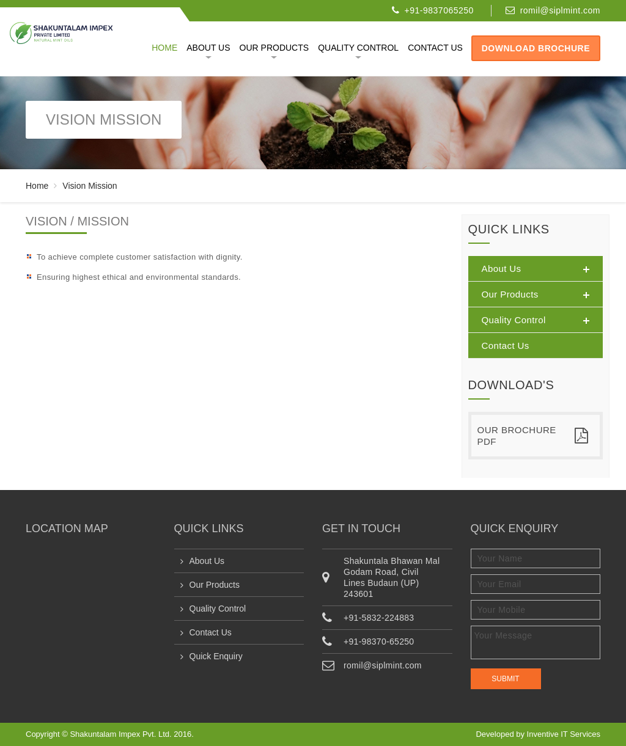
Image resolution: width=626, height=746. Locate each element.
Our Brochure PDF (533, 436)
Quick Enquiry (216, 656)
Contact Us (211, 632)
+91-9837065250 (439, 10)
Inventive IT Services (563, 734)
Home (164, 48)
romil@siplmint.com (560, 10)
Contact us (435, 48)
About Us (208, 48)
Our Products (274, 48)
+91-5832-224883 (379, 618)
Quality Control (358, 48)
